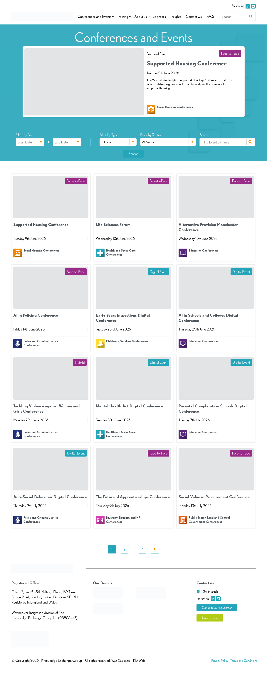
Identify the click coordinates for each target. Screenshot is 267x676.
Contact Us (194, 16)
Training (122, 16)
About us (140, 16)
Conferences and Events (94, 16)
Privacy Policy (216, 660)
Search (251, 16)
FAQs (210, 16)
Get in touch (210, 591)
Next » (155, 549)
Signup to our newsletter (219, 608)
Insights (176, 16)
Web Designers (121, 660)
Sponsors (159, 16)
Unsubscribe (211, 618)
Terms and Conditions (242, 660)
